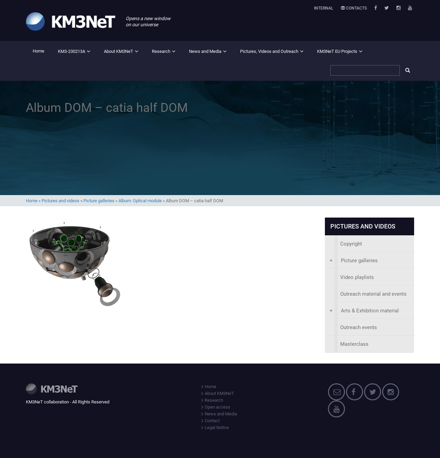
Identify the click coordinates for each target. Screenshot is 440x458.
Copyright (351, 244)
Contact (210, 420)
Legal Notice (214, 427)
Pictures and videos (60, 200)
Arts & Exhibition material (364, 311)
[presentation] (369, 260)
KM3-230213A (71, 51)
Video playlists (357, 277)
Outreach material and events (373, 294)
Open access (215, 407)
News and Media (205, 51)
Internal (323, 8)
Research (161, 51)
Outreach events (358, 327)
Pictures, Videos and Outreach (269, 51)
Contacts (354, 8)
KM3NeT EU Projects (337, 51)
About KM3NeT (118, 51)
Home (38, 51)
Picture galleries (98, 200)
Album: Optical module (140, 200)
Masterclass (354, 344)
